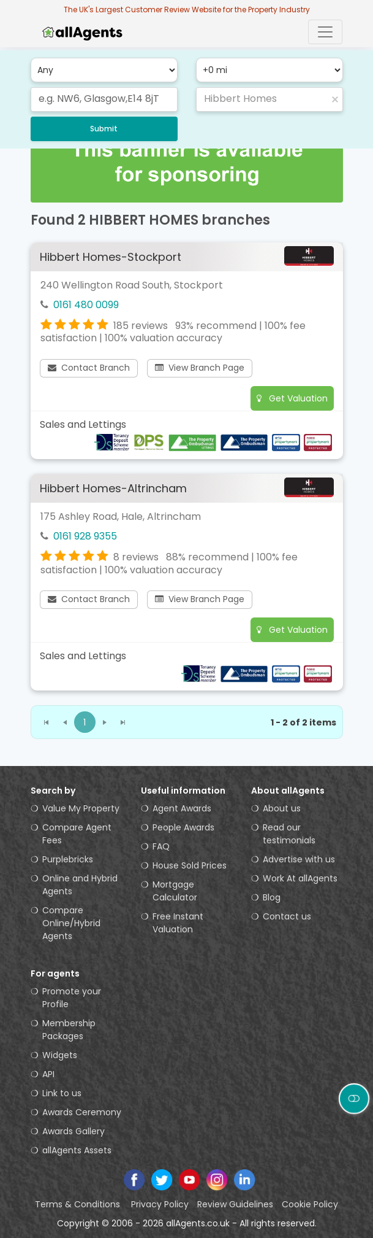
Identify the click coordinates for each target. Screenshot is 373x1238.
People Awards (183, 827)
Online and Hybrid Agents (80, 884)
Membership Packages (69, 1029)
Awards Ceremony (81, 1112)
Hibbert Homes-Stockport (110, 257)
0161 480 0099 (86, 305)
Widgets (59, 1055)
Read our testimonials (289, 833)
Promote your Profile (71, 997)
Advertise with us (299, 859)
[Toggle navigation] (325, 32)
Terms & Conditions (78, 1204)
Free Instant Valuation (178, 922)
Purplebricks (67, 859)
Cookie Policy (310, 1204)
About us (282, 808)
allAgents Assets (76, 1150)
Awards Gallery (73, 1131)
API (48, 1074)
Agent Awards (182, 808)
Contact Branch (89, 368)
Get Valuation (292, 398)
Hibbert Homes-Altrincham (113, 488)
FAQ (161, 846)
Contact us (287, 916)
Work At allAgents (300, 878)
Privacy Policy (160, 1204)
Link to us (61, 1093)
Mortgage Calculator (175, 890)
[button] (335, 99)
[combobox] (104, 99)
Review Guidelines (235, 1204)
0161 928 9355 (85, 536)
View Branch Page (199, 368)
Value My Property (80, 808)
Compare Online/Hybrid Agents (71, 923)
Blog (272, 897)
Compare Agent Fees (76, 833)
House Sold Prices (190, 865)
